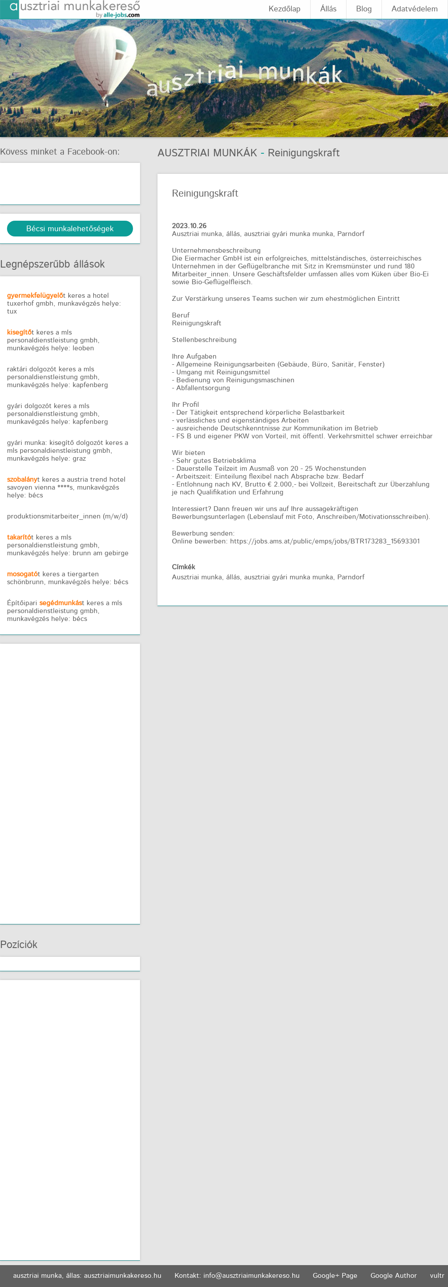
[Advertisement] (72, 782)
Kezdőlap (285, 9)
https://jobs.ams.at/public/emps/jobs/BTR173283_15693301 (325, 541)
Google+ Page (335, 1276)
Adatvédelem (415, 9)
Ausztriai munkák (207, 153)
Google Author (394, 1276)
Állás (328, 9)
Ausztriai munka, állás (206, 234)
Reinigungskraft (304, 153)
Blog (364, 9)
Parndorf (350, 234)
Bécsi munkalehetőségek (70, 229)
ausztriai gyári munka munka (288, 234)
